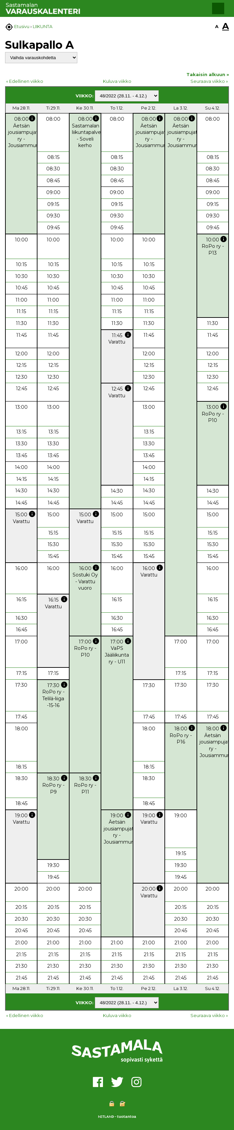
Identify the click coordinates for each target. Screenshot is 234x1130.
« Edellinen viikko (24, 81)
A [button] (216, 26)
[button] (218, 8)
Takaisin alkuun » (207, 74)
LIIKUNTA (42, 26)
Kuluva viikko (117, 81)
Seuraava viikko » (209, 81)
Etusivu (21, 26)
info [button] (32, 118)
